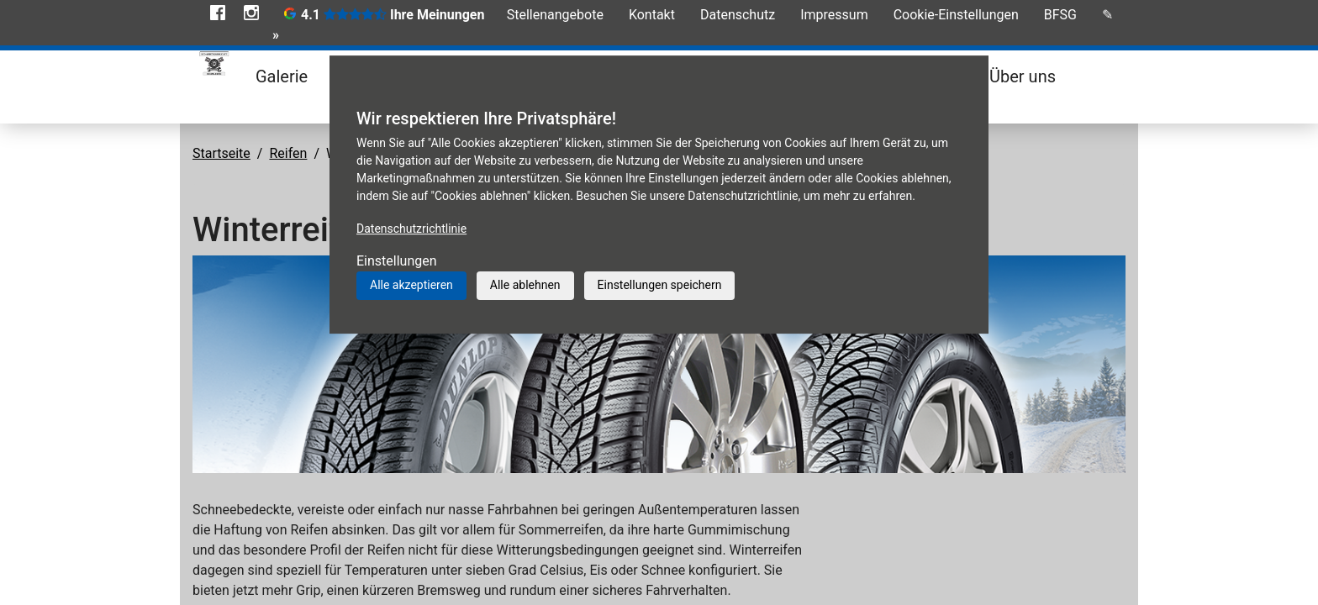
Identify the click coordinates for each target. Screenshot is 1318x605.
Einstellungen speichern (660, 285)
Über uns (1022, 76)
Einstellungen (396, 261)
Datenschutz (737, 15)
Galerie (282, 76)
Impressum (834, 15)
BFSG (1060, 15)
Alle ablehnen (525, 285)
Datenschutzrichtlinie (411, 228)
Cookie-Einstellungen (956, 15)
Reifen (288, 153)
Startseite (221, 153)
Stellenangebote (555, 15)
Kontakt (652, 15)
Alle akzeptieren (411, 285)
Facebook (217, 12)
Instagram (251, 12)
